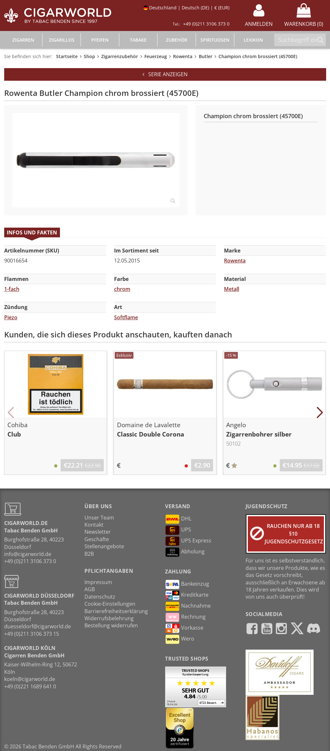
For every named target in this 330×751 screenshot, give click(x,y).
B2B (89, 553)
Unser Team (99, 517)
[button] (10, 412)
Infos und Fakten (32, 232)
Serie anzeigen (165, 74)
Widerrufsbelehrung (109, 618)
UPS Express (188, 541)
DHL (178, 519)
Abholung (185, 552)
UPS (178, 530)
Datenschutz (99, 596)
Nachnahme (188, 606)
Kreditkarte (187, 595)
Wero (179, 639)
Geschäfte (96, 539)
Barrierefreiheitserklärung (116, 611)
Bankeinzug (187, 584)
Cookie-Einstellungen (109, 603)
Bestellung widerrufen (111, 625)
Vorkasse (184, 628)
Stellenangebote (104, 546)
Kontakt (93, 524)
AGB (89, 589)
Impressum (98, 582)
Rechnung (185, 617)
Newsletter (97, 531)
